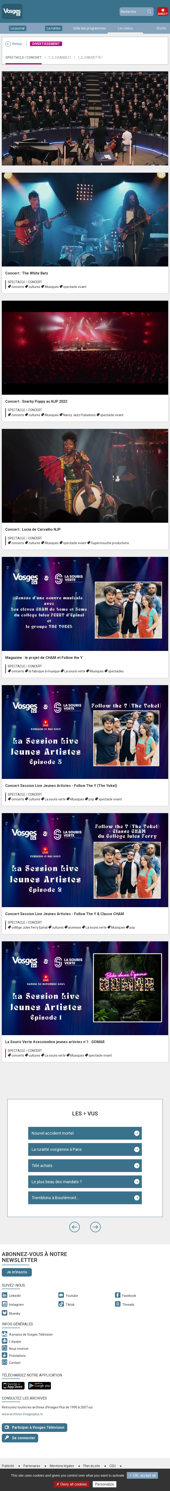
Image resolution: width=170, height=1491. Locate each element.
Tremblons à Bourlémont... (55, 1197)
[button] (74, 1227)
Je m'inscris (17, 1272)
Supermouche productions (110, 543)
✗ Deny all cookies (71, 1484)
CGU (113, 1466)
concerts (18, 287)
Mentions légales (62, 1466)
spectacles (116, 671)
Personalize (104, 1484)
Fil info (161, 28)
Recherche (149, 11)
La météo (53, 28)
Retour (13, 44)
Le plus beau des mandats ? (57, 1181)
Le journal (18, 28)
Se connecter (20, 1437)
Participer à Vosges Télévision (34, 1427)
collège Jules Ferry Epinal (30, 927)
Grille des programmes (89, 28)
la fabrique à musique (44, 671)
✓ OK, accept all (142, 1475)
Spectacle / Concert (23, 57)
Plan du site (91, 1466)
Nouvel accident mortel (53, 1133)
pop (91, 799)
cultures (34, 287)
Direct (163, 14)
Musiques (52, 287)
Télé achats (42, 1165)
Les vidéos (125, 28)
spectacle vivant (74, 287)
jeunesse (74, 927)
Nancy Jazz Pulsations (79, 415)
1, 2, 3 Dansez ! (59, 57)
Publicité (8, 1466)
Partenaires (31, 1466)
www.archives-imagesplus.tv (22, 1414)
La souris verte (74, 671)
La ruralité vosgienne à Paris (57, 1149)
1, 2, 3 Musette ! (90, 57)
